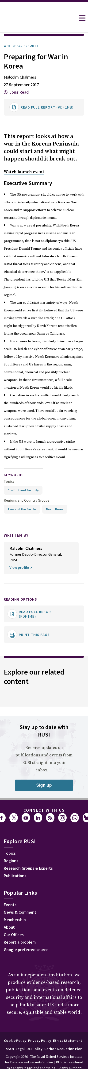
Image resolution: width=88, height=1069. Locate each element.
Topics (9, 468)
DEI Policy (34, 1035)
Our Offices (14, 921)
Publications (15, 862)
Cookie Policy (15, 1027)
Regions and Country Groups (26, 487)
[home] (38, 18)
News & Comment (20, 899)
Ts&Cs (9, 1035)
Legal (20, 1035)
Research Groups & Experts (28, 855)
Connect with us (44, 797)
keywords (14, 461)
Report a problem (20, 929)
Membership (15, 906)
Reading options (20, 586)
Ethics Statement (67, 1027)
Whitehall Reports (21, 32)
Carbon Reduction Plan (63, 1035)
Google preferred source (26, 936)
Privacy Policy (39, 1027)
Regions (11, 847)
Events (10, 891)
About (9, 914)
